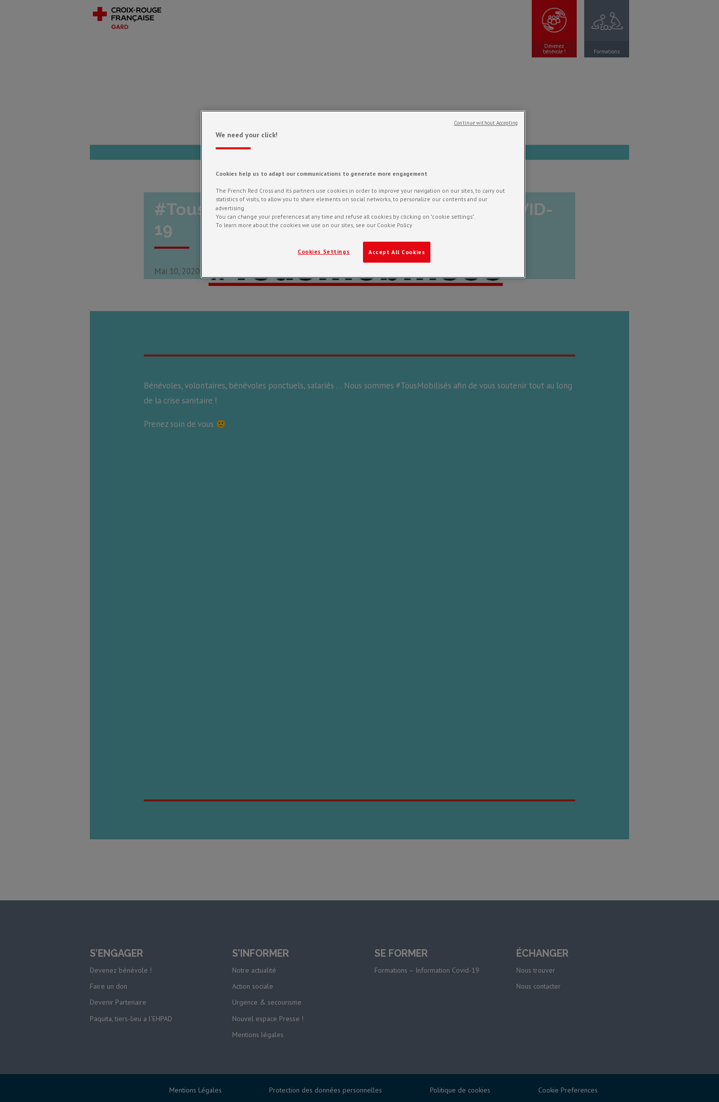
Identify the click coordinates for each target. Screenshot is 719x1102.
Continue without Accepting (486, 122)
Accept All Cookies (396, 252)
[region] (363, 194)
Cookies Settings (324, 251)
